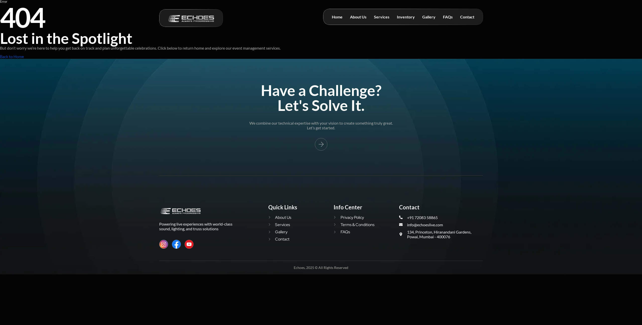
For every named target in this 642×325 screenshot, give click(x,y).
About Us (358, 16)
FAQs (448, 16)
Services (381, 16)
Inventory (406, 16)
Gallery (428, 16)
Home (337, 16)
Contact (467, 16)
